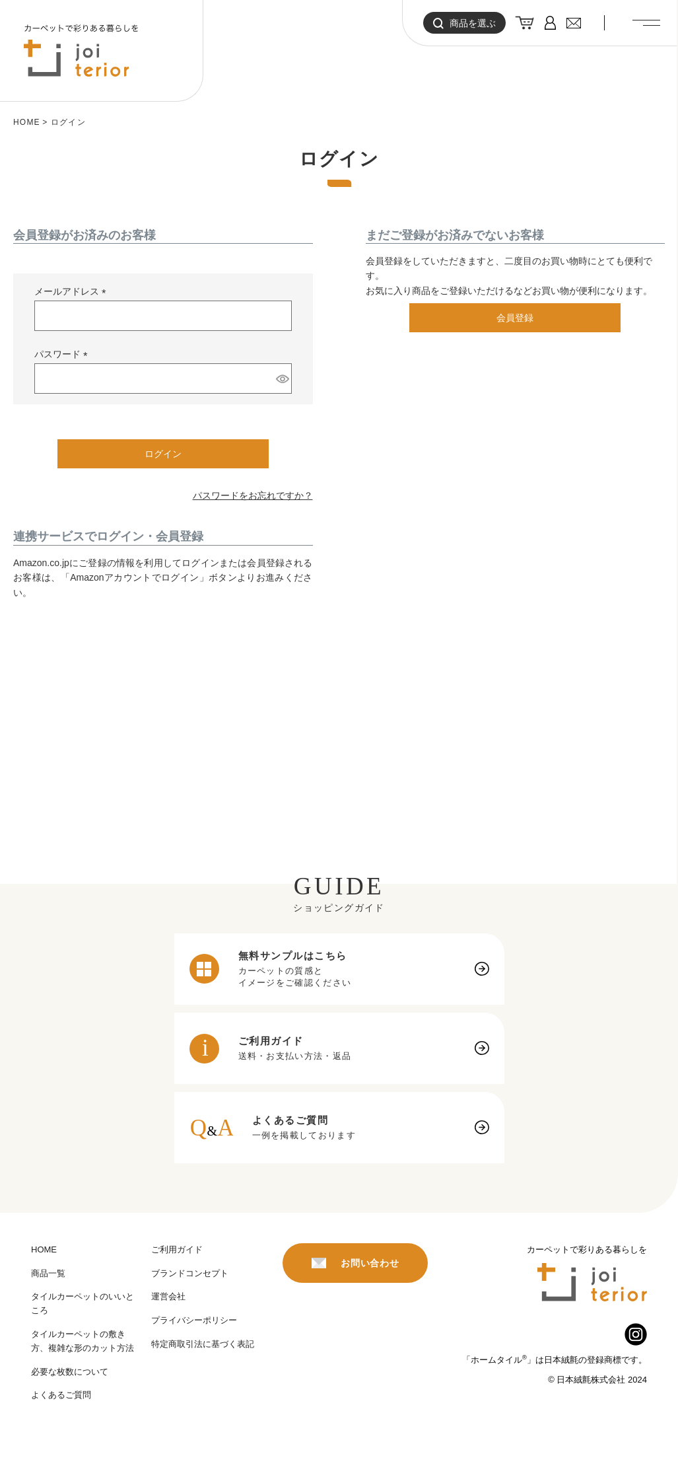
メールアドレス (72, 292)
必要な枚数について (69, 1372)
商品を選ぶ (464, 23)
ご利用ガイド (177, 1249)
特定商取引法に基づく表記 (202, 1344)
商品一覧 (48, 1273)
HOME (26, 122)
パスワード (63, 354)
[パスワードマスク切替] (282, 378)
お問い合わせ (355, 1263)
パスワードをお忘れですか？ (253, 495)
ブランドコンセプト (189, 1273)
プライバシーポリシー (194, 1320)
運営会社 (168, 1296)
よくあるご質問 (61, 1395)
